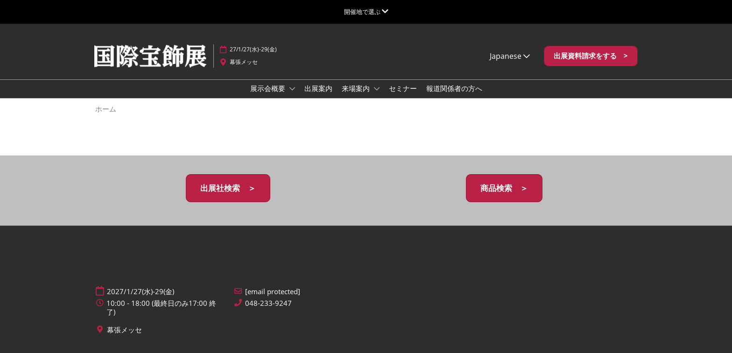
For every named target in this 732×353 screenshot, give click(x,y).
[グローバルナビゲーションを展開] (366, 11)
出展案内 (318, 88)
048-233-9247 (268, 303)
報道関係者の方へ (454, 88)
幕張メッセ (244, 62)
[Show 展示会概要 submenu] (292, 88)
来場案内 (357, 88)
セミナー (403, 88)
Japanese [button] (510, 56)
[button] (591, 56)
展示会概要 (268, 88)
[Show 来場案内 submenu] (377, 88)
